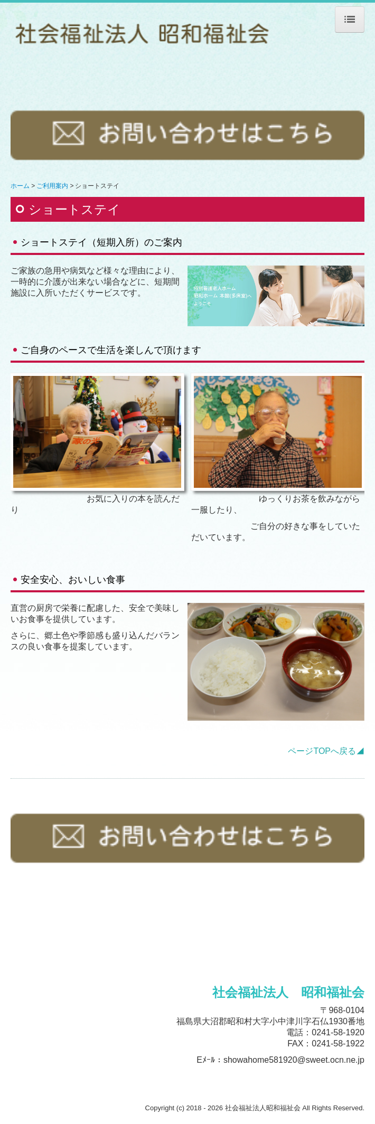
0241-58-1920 (338, 1032)
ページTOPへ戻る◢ (326, 751)
